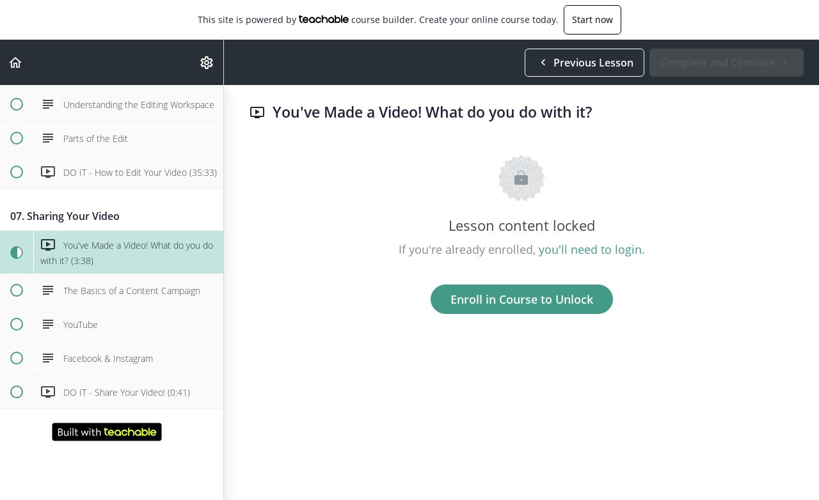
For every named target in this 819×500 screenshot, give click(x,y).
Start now (592, 19)
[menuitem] (207, 62)
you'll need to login (590, 249)
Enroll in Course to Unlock (521, 299)
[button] (16, 62)
